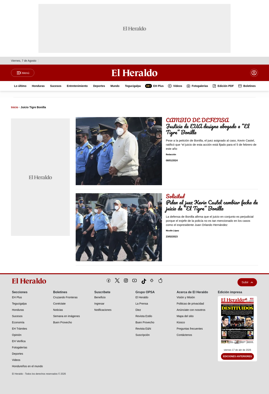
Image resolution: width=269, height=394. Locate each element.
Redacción (171, 154)
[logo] (30, 281)
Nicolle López (172, 230)
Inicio (14, 107)
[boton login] (254, 73)
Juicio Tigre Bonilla (33, 107)
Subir (247, 282)
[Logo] (134, 72)
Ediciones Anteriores (237, 356)
